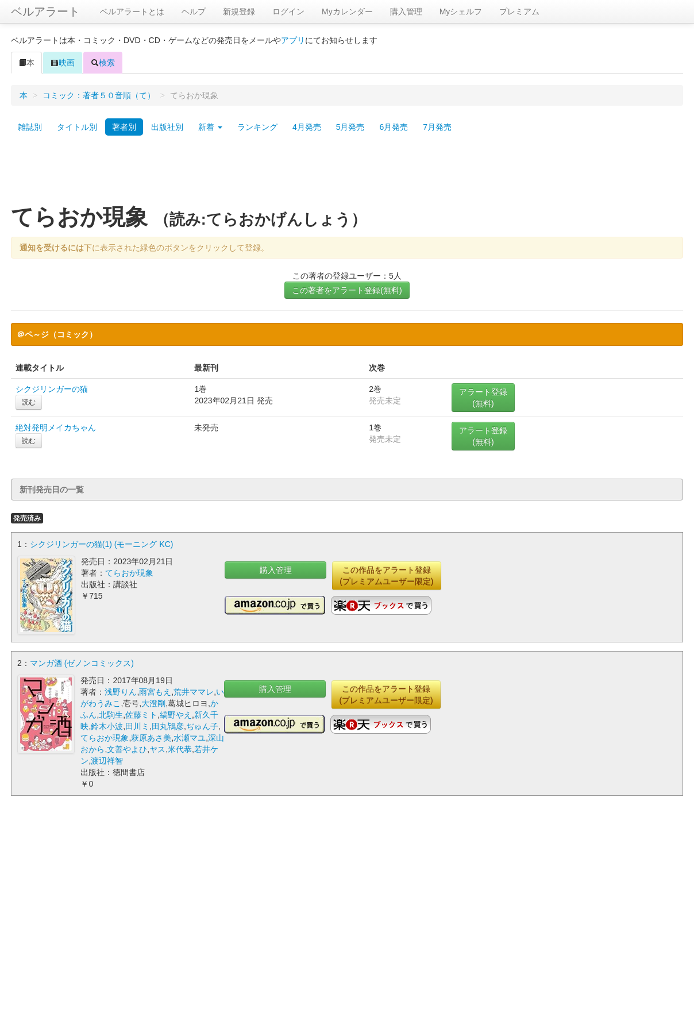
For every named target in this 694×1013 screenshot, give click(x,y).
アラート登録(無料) (483, 397)
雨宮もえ (155, 690)
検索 (103, 62)
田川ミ (137, 725)
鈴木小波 (107, 725)
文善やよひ (127, 748)
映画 (63, 62)
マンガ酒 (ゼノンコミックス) (82, 662)
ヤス (157, 748)
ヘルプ (194, 11)
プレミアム (519, 11)
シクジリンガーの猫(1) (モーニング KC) (102, 544)
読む (29, 402)
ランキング (257, 127)
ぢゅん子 (202, 725)
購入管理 (406, 11)
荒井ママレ (194, 690)
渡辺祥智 (107, 759)
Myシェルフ (461, 11)
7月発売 (437, 127)
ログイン (288, 11)
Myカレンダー (347, 11)
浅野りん (121, 690)
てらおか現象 (129, 572)
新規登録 (239, 11)
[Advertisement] (347, 174)
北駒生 (111, 713)
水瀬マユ (190, 736)
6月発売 (393, 127)
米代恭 (180, 748)
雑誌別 (30, 127)
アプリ (293, 40)
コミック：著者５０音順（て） (99, 95)
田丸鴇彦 (168, 725)
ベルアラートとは (132, 11)
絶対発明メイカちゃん (56, 427)
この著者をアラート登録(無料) (347, 290)
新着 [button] (210, 127)
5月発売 (350, 127)
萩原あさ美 (151, 736)
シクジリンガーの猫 (52, 389)
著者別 (124, 127)
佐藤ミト (141, 713)
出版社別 (167, 127)
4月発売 (306, 127)
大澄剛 (153, 702)
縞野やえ (176, 713)
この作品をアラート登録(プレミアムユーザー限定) (386, 575)
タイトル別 (77, 127)
